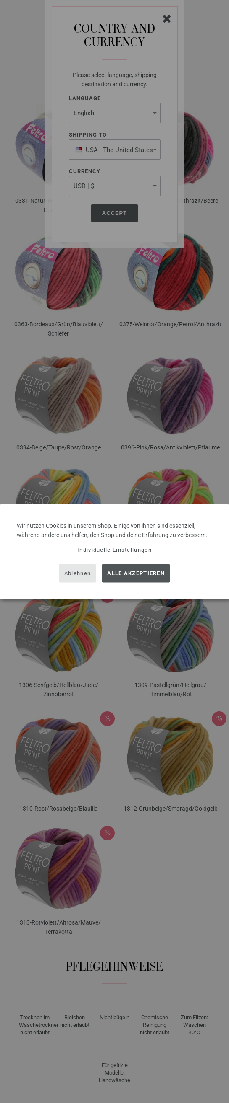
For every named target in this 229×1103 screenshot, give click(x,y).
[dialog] (114, 551)
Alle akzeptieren (136, 573)
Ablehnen (77, 573)
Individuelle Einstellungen (114, 549)
